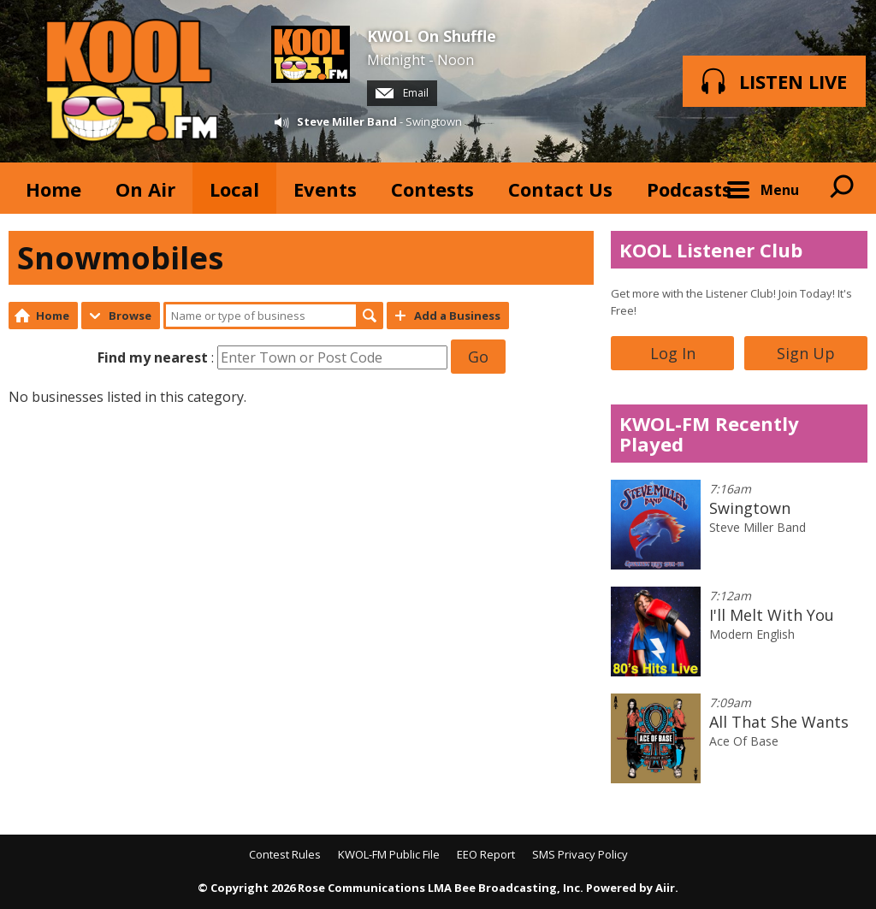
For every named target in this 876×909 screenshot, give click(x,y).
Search (369, 315)
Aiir (665, 887)
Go (478, 356)
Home (53, 189)
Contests (432, 189)
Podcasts (689, 189)
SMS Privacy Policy (580, 854)
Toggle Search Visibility (841, 188)
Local (234, 189)
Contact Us (560, 189)
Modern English (752, 634)
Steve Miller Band (347, 121)
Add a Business (457, 315)
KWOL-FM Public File (389, 854)
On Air (145, 189)
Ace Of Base (743, 741)
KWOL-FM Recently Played (709, 433)
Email (402, 93)
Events (325, 189)
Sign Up (806, 353)
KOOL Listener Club (710, 250)
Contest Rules (285, 854)
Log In (672, 353)
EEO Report (486, 854)
